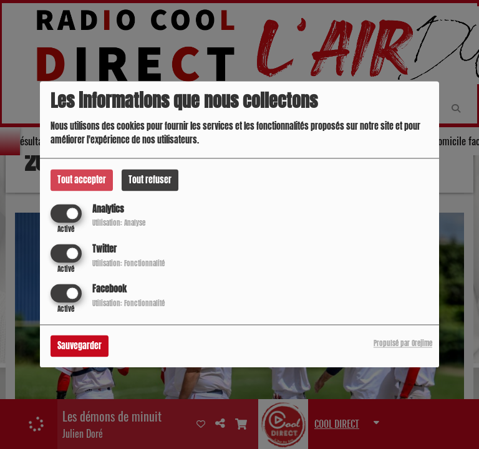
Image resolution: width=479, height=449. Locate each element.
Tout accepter (81, 179)
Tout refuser (150, 179)
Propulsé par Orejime (403, 344)
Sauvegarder (79, 346)
